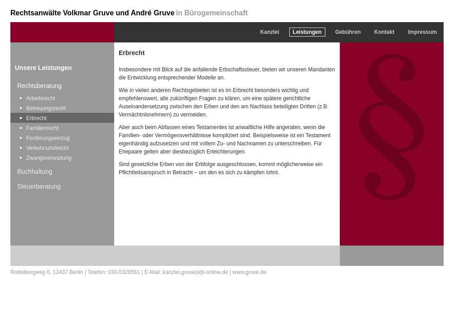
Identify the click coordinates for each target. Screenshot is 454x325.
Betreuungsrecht (46, 108)
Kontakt (384, 32)
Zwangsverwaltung (48, 158)
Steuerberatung (39, 186)
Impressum (422, 32)
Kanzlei (269, 32)
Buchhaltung (34, 171)
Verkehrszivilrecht (47, 148)
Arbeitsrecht (40, 98)
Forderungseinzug (48, 138)
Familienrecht (42, 128)
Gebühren (348, 32)
